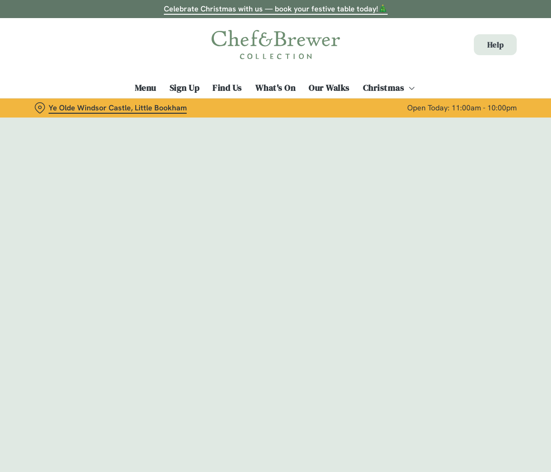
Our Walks (329, 88)
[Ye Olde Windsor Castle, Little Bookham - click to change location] (110, 108)
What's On (275, 88)
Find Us (227, 88)
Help (495, 44)
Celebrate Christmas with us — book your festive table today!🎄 (276, 9)
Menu (145, 88)
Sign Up (185, 88)
